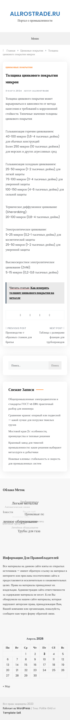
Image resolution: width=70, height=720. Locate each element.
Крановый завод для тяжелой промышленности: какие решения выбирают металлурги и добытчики (34, 447)
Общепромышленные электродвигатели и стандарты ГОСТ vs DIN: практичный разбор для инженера (33, 403)
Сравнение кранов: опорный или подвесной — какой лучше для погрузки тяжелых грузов (34, 420)
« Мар (6, 686)
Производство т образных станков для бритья (19, 337)
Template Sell (12, 713)
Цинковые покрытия (19, 67)
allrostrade (40, 90)
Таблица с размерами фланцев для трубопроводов (51, 337)
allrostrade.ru (35, 13)
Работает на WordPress (17, 708)
